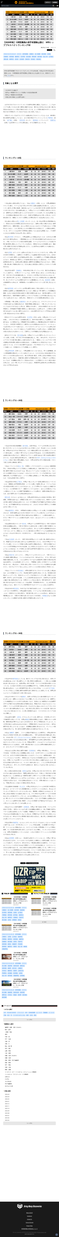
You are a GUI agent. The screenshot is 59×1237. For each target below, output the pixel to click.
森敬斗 (24, 697)
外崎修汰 (45, 596)
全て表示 (44, 922)
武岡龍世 (26, 807)
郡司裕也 (15, 679)
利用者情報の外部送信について (29, 1228)
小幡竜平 (11, 733)
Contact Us (29, 1219)
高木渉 (24, 524)
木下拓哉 (51, 688)
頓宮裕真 (10, 288)
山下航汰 (19, 482)
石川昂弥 (29, 317)
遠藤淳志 (53, 120)
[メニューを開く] (2, 2)
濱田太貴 (7, 497)
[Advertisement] (29, 139)
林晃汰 (25, 771)
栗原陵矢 (35, 120)
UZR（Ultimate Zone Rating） (23, 737)
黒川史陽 (20, 335)
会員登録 (55, 2)
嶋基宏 (27, 719)
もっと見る (29, 1019)
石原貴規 (31, 751)
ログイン (48, 2)
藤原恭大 (23, 302)
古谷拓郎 (11, 539)
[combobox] (26, 5)
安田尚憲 (22, 120)
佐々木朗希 (21, 221)
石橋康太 (19, 270)
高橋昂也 (15, 823)
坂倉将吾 (47, 280)
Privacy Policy (29, 1226)
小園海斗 (33, 203)
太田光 (19, 717)
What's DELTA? (29, 1213)
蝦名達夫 (16, 589)
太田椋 (10, 252)
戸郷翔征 (50, 118)
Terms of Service (29, 1222)
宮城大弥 (11, 555)
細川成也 (25, 446)
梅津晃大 (11, 511)
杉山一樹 (21, 466)
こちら (9, 75)
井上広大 (22, 787)
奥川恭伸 (10, 237)
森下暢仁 (10, 120)
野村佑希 (11, 351)
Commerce (29, 1216)
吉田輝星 (11, 838)
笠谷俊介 (21, 571)
